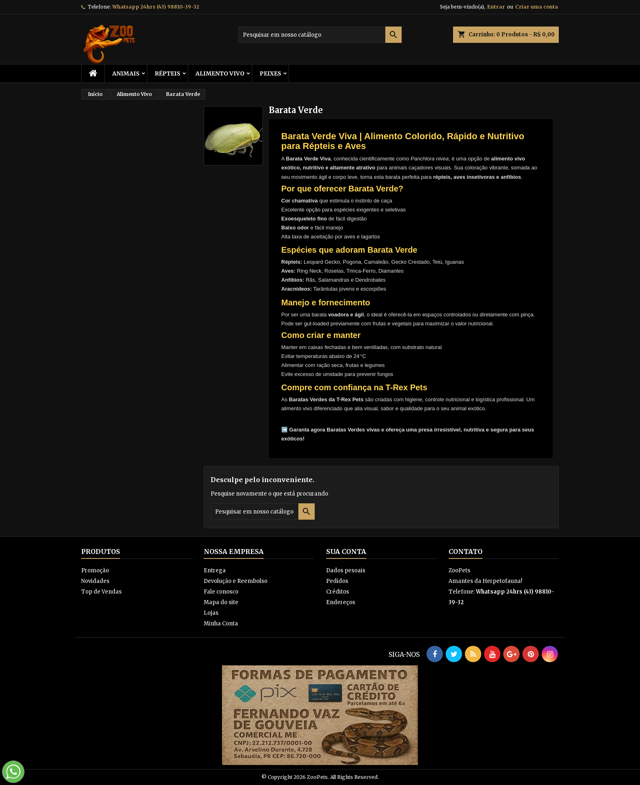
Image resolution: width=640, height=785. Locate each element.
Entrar (496, 7)
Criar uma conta (536, 7)
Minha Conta (221, 623)
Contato (465, 551)
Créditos (337, 591)
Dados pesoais (345, 570)
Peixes (270, 73)
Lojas (211, 612)
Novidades (95, 581)
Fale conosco (221, 591)
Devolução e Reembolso (235, 581)
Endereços (340, 602)
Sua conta (346, 551)
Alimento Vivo (220, 73)
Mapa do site (221, 602)
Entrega (215, 570)
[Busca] (320, 35)
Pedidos (337, 581)
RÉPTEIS (167, 73)
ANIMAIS (126, 73)
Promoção (95, 570)
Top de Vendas (101, 591)
